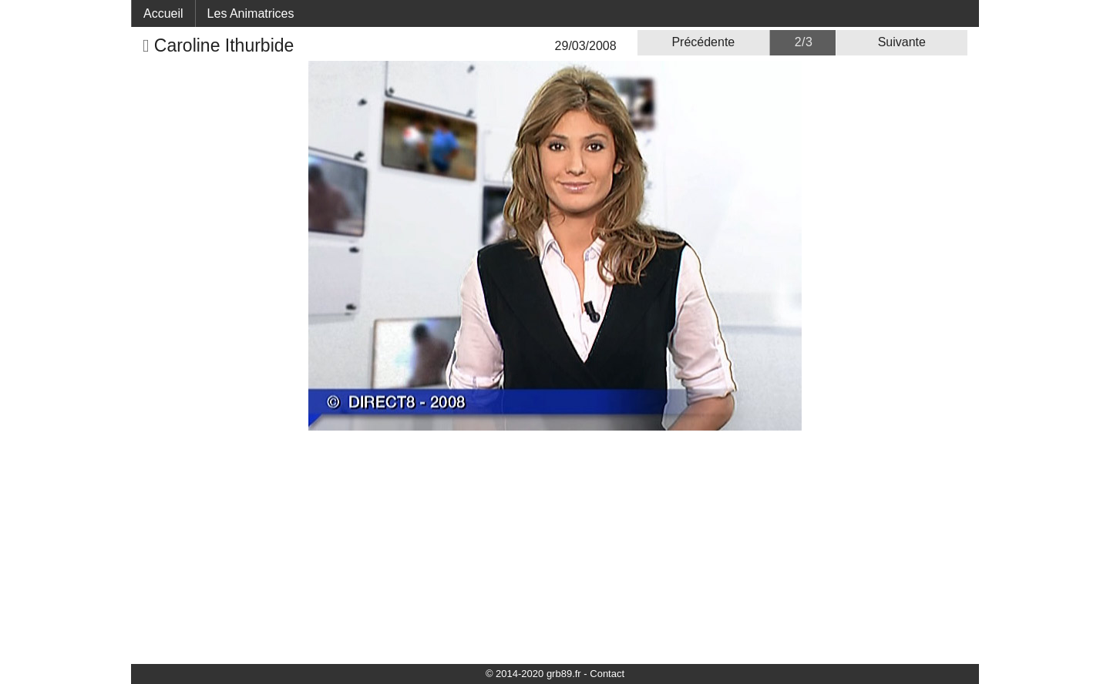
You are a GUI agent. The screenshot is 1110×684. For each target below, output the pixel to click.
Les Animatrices (250, 13)
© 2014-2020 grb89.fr (533, 673)
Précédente (703, 42)
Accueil (163, 13)
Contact (607, 673)
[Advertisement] (555, 546)
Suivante (902, 42)
